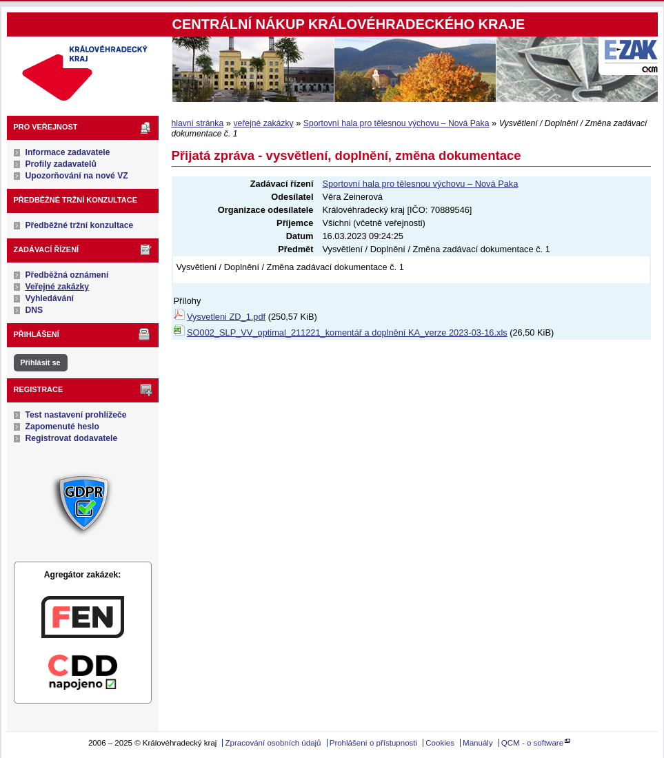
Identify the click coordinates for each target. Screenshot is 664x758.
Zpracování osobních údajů (273, 743)
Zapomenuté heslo (62, 426)
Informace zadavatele (68, 152)
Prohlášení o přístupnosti (373, 743)
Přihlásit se (40, 362)
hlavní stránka (198, 123)
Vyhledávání (50, 298)
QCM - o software (532, 743)
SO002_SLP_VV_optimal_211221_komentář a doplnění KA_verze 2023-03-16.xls (347, 332)
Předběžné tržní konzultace (80, 225)
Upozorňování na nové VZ (77, 176)
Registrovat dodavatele (72, 438)
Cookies (439, 743)
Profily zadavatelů (61, 164)
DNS (34, 310)
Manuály (478, 743)
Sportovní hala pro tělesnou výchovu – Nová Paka (396, 123)
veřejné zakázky (263, 123)
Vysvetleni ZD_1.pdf (226, 316)
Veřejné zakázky (58, 286)
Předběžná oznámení (67, 275)
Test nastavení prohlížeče (76, 415)
